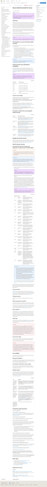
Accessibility (37, 14)
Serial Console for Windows (29, 35)
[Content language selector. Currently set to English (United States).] (4, 483)
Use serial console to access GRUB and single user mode (25, 119)
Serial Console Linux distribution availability (40, 9)
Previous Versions (7, 484)
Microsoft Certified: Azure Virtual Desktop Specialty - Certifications (20, 475)
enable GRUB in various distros (28, 462)
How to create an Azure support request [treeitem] (6, 13)
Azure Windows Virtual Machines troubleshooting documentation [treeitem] (5, 10)
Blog (10, 484)
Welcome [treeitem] (2, 8)
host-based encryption (26, 306)
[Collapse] (10, 5)
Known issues (38, 15)
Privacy (16, 484)
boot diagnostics (29, 320)
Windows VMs (25, 463)
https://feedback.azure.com (16, 415)
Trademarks (30, 484)
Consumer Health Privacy (21, 484)
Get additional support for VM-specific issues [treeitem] (5, 12)
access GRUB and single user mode (24, 460)
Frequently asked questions (39, 16)
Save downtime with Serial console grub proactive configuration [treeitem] (6, 43)
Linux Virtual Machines (19, 5)
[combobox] (6, 7)
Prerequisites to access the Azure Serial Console (40, 8)
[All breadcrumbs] (13, 5)
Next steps (37, 17)
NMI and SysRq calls (23, 461)
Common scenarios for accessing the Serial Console (40, 11)
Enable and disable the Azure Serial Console (25, 142)
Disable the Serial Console (39, 12)
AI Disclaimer (2, 484)
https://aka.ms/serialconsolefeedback (17, 413)
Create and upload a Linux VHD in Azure (26, 105)
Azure (15, 5)
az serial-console (16, 153)
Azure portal (29, 294)
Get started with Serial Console (20, 449)
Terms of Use (26, 484)
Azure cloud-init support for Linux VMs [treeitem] (5, 50)
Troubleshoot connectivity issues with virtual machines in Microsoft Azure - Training (22, 471)
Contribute (13, 484)
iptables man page (26, 122)
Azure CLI (19, 311)
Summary (37, 6)
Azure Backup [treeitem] (3, 53)
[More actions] (33, 5)
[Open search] (43, 1)
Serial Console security (39, 13)
